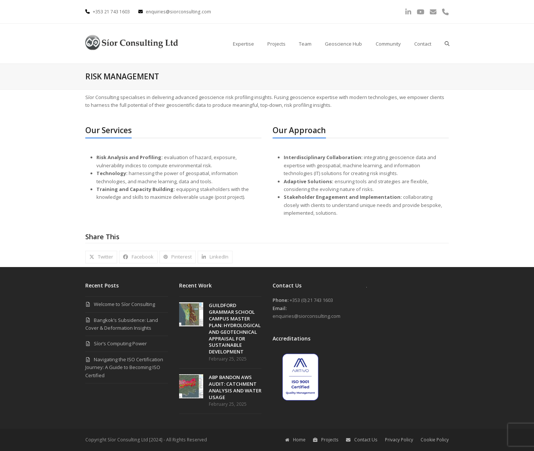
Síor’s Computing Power (120, 343)
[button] (447, 43)
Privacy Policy (399, 440)
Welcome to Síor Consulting (124, 304)
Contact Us (362, 440)
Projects (326, 440)
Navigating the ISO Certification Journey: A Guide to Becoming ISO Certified (124, 367)
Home (295, 440)
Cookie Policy (435, 440)
